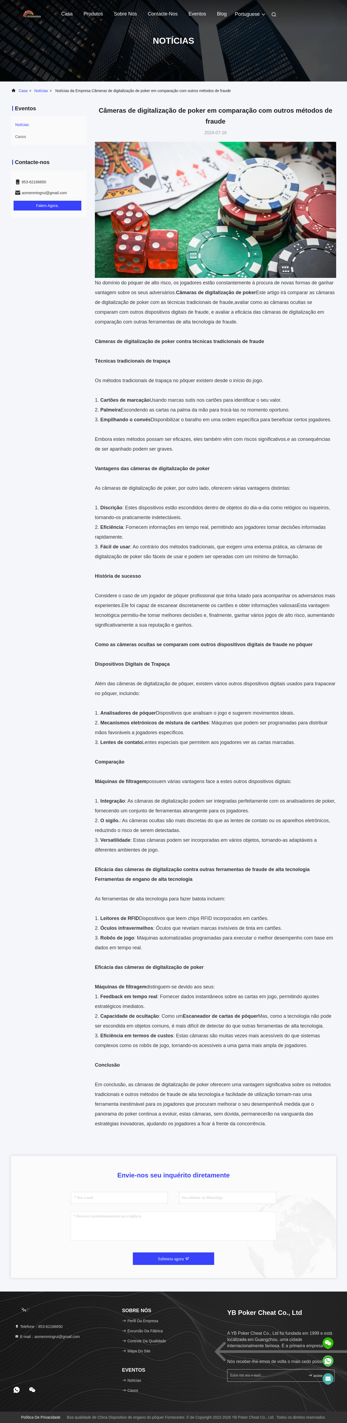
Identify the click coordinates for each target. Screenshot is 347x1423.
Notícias (41, 91)
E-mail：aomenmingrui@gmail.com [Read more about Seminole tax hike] (47, 1336)
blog (222, 14)
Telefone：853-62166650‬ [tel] (39, 1326)
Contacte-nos (163, 14)
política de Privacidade (40, 1417)
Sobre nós (125, 14)
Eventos (197, 14)
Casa (67, 14)
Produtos (93, 14)
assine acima (319, 1375)
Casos (20, 136)
